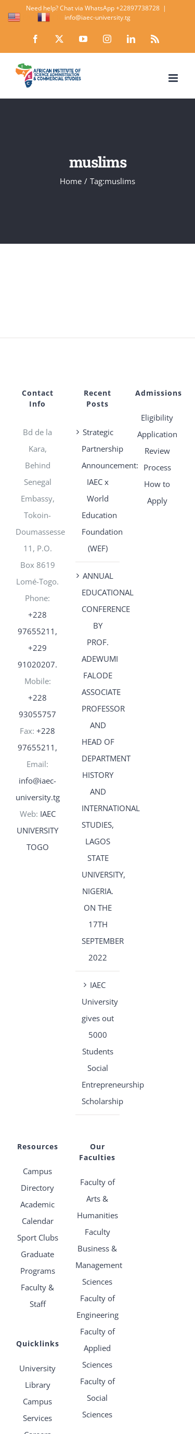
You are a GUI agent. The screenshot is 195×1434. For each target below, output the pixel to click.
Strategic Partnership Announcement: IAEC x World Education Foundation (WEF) (98, 490)
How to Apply (157, 492)
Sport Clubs (37, 1237)
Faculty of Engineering (97, 1306)
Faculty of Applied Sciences (97, 1348)
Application (157, 434)
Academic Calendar (37, 1212)
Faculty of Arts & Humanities (97, 1198)
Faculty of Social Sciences (97, 1397)
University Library (37, 1376)
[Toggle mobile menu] (173, 78)
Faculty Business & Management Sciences (97, 1257)
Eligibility (157, 417)
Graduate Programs (37, 1262)
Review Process (157, 458)
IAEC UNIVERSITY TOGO (37, 830)
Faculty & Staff (37, 1295)
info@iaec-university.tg (97, 17)
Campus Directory (37, 1179)
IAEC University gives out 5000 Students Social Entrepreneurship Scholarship (98, 1043)
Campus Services (37, 1409)
